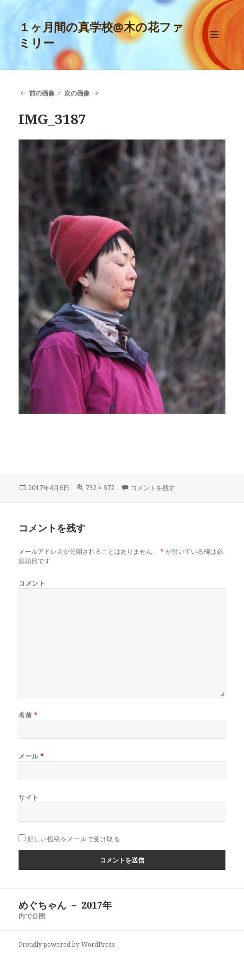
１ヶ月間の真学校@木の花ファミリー (101, 34)
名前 (28, 714)
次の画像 (77, 93)
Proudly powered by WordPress (67, 944)
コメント (32, 583)
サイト (28, 797)
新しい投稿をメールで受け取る (73, 838)
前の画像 (42, 93)
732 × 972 (100, 487)
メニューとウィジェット (214, 45)
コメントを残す (152, 487)
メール (31, 756)
